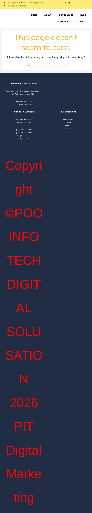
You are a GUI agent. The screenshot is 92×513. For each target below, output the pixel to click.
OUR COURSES (66, 15)
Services (81, 22)
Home (34, 15)
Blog (83, 15)
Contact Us (63, 22)
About (48, 15)
